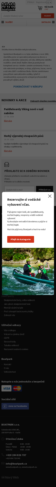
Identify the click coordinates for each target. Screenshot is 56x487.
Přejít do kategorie (21, 239)
